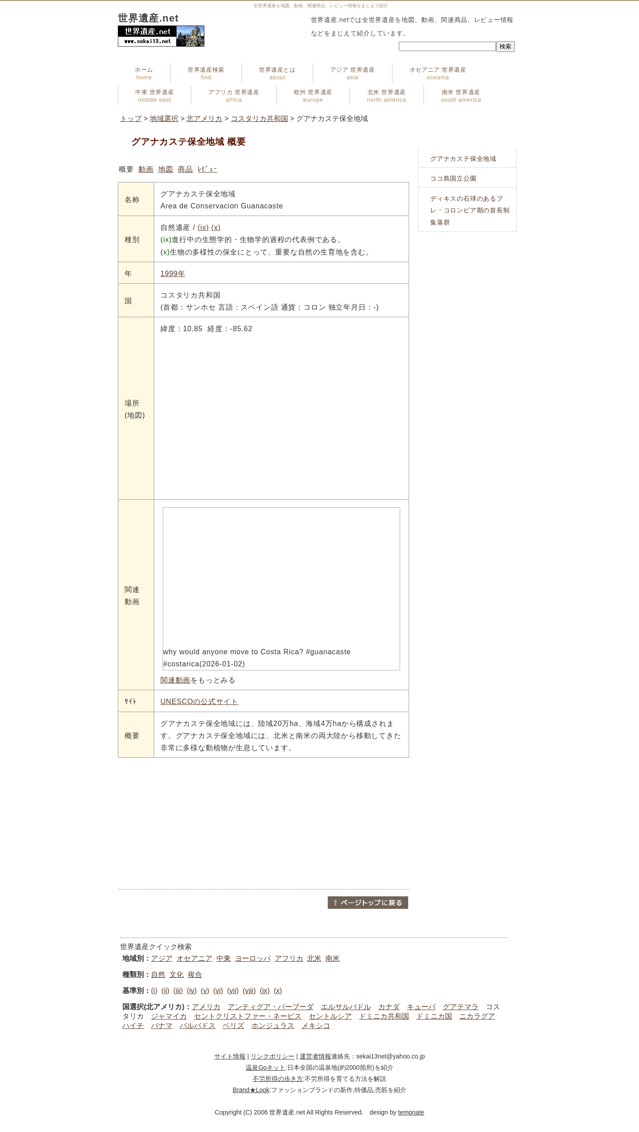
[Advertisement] (263, 823)
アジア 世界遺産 (352, 73)
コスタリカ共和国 (259, 118)
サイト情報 (230, 1056)
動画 (146, 169)
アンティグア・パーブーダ (271, 1007)
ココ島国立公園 (453, 178)
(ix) (203, 227)
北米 (314, 958)
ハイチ (133, 1025)
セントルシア (330, 1016)
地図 (165, 169)
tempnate (411, 1112)
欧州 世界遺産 (313, 96)
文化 (176, 974)
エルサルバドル (346, 1007)
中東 (223, 958)
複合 (195, 974)
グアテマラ (461, 1007)
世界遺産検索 (206, 73)
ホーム (144, 73)
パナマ (162, 1025)
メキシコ (316, 1025)
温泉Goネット (265, 1067)
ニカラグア (477, 1016)
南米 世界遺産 (461, 96)
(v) (205, 990)
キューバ (421, 1007)
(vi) (218, 990)
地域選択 (164, 118)
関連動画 (175, 680)
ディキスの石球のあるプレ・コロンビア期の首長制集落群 (470, 210)
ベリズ (233, 1025)
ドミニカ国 (434, 1016)
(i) (154, 990)
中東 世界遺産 (154, 96)
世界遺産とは (277, 73)
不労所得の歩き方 (278, 1078)
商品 (185, 169)
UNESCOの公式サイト (199, 701)
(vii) (233, 990)
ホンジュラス (272, 1025)
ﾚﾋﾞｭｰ (207, 169)
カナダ (389, 1007)
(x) (216, 227)
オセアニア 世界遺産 (438, 73)
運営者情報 (315, 1056)
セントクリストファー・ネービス (248, 1016)
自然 (158, 974)
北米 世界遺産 (386, 96)
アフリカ (289, 958)
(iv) (192, 990)
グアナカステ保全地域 (463, 158)
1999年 (173, 273)
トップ (131, 118)
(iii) (178, 990)
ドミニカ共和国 (384, 1016)
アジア (162, 958)
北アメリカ (204, 118)
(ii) (165, 990)
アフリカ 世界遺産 (233, 96)
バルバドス (198, 1025)
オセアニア (194, 958)
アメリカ (206, 1007)
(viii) (248, 990)
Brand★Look (251, 1089)
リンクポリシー (272, 1056)
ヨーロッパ (253, 958)
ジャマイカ (169, 1016)
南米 (332, 958)
